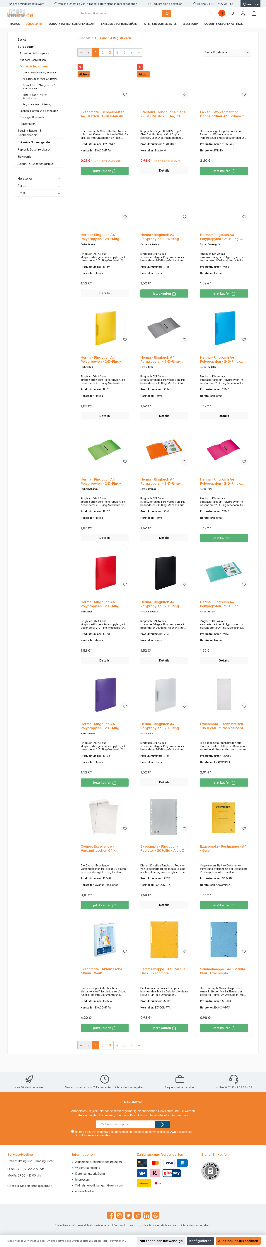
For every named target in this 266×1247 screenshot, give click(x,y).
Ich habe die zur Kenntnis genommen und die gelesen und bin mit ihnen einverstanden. (133, 1133)
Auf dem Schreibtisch (33, 59)
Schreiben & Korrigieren (34, 53)
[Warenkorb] (254, 13)
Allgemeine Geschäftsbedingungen (98, 1162)
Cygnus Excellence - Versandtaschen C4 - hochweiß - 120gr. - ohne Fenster (101, 859)
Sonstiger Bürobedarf (33, 117)
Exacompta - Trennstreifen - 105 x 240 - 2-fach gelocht (222, 735)
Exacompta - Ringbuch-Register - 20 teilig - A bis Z (162, 859)
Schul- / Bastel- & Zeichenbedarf (30, 133)
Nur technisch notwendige (161, 1241)
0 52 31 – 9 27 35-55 (25, 1169)
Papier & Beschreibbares (34, 149)
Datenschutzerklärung (90, 1173)
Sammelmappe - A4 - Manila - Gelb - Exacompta (163, 983)
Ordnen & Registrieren (34, 66)
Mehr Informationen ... (114, 1240)
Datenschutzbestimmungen (109, 1132)
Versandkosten (123, 1225)
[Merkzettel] (231, 13)
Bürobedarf (26, 47)
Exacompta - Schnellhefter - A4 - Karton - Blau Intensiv (103, 114)
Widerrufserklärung (87, 1168)
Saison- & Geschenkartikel (36, 164)
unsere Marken (85, 1191)
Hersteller (38, 178)
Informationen (83, 1154)
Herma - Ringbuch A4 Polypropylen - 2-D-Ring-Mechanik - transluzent (101, 239)
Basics (22, 39)
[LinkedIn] (146, 1215)
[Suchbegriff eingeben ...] (120, 13)
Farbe (38, 186)
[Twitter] (128, 1215)
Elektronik (24, 156)
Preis (38, 193)
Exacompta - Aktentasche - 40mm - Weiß (103, 983)
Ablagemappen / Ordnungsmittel (40, 78)
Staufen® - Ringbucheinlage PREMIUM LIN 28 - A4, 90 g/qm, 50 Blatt (163, 114)
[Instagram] (119, 1215)
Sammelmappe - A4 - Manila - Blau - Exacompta (223, 983)
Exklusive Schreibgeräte (34, 142)
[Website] (155, 1215)
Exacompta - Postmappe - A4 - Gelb (223, 859)
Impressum (82, 1179)
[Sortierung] (227, 53)
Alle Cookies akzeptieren (238, 1241)
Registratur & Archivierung (37, 104)
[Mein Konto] (243, 13)
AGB (173, 1132)
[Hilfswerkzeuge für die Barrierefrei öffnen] (222, 13)
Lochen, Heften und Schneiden (39, 110)
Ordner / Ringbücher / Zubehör (39, 72)
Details (164, 172)
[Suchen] (166, 13)
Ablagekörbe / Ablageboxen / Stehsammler (39, 87)
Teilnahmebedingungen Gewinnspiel (99, 1185)
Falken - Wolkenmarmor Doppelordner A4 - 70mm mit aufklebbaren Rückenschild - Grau (223, 114)
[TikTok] (137, 1215)
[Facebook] (110, 1215)
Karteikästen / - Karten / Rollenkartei (35, 96)
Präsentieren (27, 123)
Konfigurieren (200, 1241)
